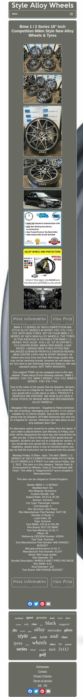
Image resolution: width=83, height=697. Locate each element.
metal (27, 645)
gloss (68, 630)
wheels (39, 643)
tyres (18, 643)
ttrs (60, 644)
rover (33, 649)
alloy (39, 629)
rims (34, 624)
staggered (64, 624)
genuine (41, 617)
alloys (52, 644)
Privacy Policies (42, 676)
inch (52, 649)
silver (68, 618)
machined (19, 618)
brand (22, 631)
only (26, 624)
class (64, 637)
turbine (18, 625)
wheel (59, 618)
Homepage (42, 666)
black (50, 623)
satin (29, 631)
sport (29, 617)
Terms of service (42, 680)
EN (40, 685)
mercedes (54, 630)
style (23, 636)
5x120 (43, 637)
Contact (42, 671)
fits (15, 630)
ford (52, 618)
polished (68, 644)
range (42, 650)
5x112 (64, 649)
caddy (34, 637)
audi (54, 636)
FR (45, 685)
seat (41, 625)
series (22, 648)
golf (42, 654)
